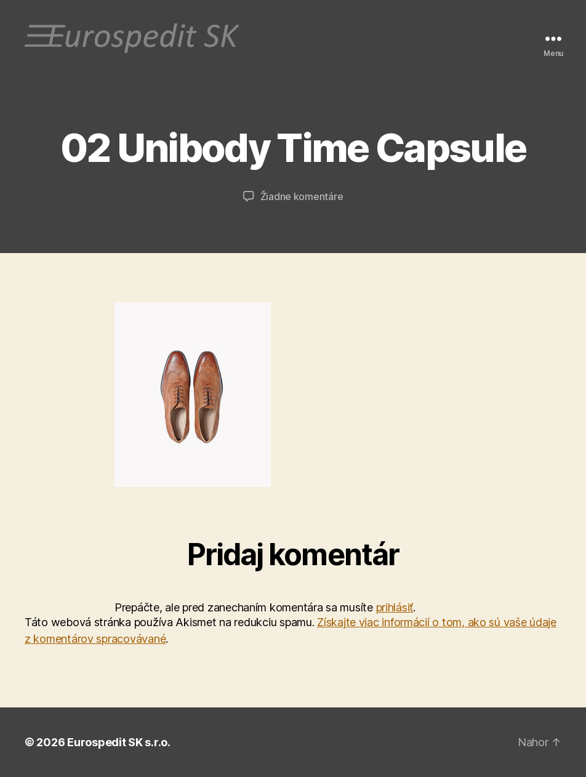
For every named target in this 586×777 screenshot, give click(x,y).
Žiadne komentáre (301, 196)
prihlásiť (395, 607)
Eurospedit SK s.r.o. (119, 742)
